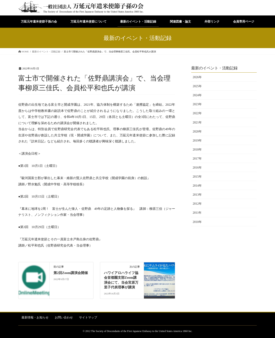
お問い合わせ (64, 317)
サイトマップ (88, 317)
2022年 (197, 113)
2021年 (197, 122)
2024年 (197, 95)
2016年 (197, 167)
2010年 (197, 222)
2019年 (197, 140)
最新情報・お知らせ (35, 317)
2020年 (197, 131)
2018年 (197, 149)
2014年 (197, 185)
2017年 (197, 158)
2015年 (197, 176)
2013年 (197, 194)
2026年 (197, 77)
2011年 (197, 212)
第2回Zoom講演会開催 (70, 273)
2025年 (197, 86)
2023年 (197, 104)
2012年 (197, 203)
